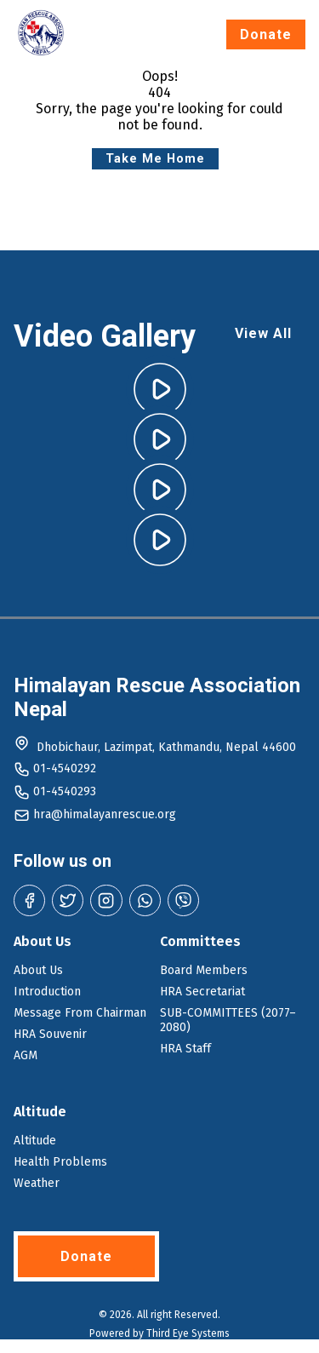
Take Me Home (155, 159)
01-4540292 (64, 768)
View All (263, 333)
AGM (25, 1055)
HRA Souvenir (50, 1034)
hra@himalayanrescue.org (104, 814)
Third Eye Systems (188, 1333)
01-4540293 (64, 791)
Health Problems (60, 1162)
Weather (37, 1183)
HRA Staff (185, 1048)
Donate (266, 34)
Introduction (47, 991)
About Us (38, 970)
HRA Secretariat (202, 991)
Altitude (35, 1140)
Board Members (204, 970)
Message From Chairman (80, 1013)
